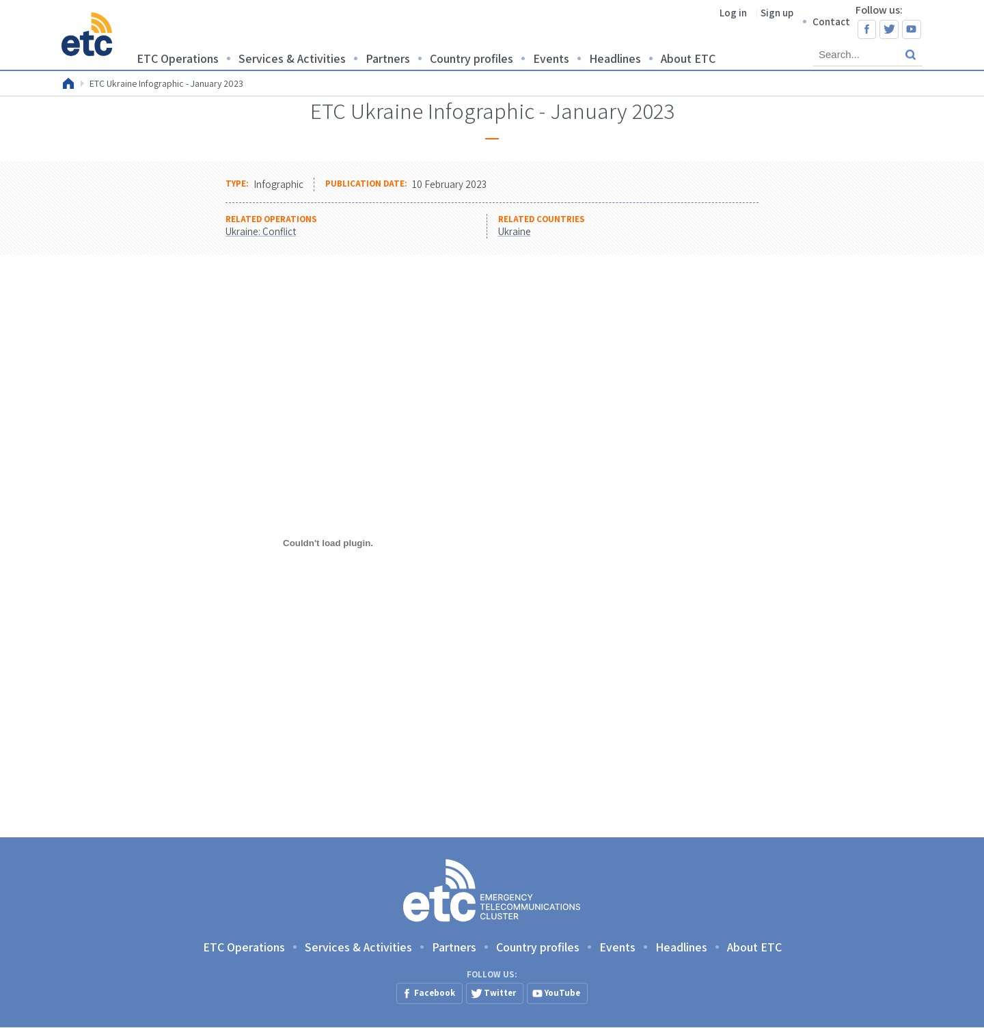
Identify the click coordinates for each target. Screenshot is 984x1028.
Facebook (867, 29)
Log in (733, 12)
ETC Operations (178, 58)
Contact (831, 21)
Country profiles (471, 58)
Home (68, 83)
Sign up (777, 12)
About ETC (688, 58)
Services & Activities (292, 58)
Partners (388, 58)
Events (551, 58)
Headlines (615, 58)
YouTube (911, 29)
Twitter (889, 29)
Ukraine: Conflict (261, 231)
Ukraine (514, 231)
